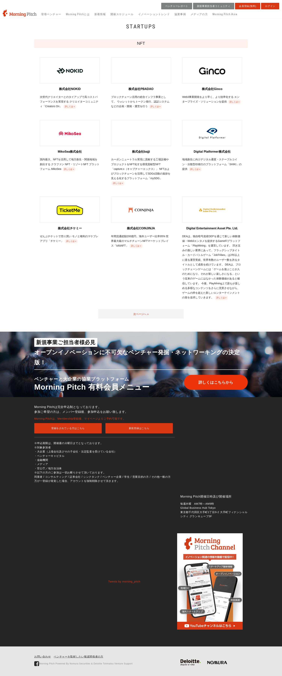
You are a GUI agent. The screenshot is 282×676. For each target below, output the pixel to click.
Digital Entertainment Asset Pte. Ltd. (212, 228)
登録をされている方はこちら (68, 428)
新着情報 (100, 14)
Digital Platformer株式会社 (212, 151)
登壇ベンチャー (51, 14)
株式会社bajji (141, 151)
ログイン (270, 6)
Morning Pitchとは (78, 14)
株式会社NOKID (70, 89)
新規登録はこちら (139, 428)
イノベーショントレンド (154, 14)
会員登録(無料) (247, 6)
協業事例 (180, 14)
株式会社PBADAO (140, 89)
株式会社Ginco (212, 89)
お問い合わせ (42, 656)
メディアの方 (199, 14)
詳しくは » (70, 106)
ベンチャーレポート (176, 6)
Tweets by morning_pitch (124, 581)
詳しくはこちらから (215, 382)
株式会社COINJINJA (141, 228)
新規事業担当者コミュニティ (213, 6)
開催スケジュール (122, 14)
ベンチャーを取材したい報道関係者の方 (78, 656)
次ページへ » (141, 314)
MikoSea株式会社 (70, 151)
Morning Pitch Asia (225, 14)
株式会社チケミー (70, 228)
